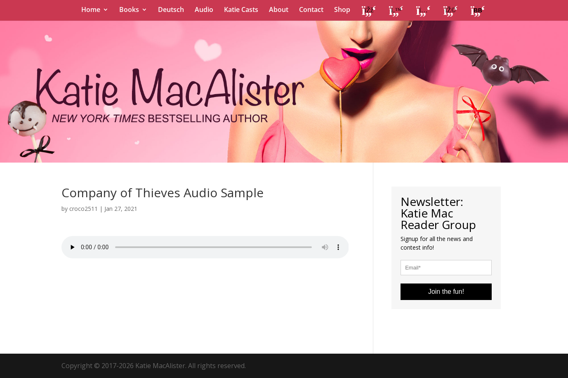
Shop (342, 10)
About (278, 10)
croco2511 (83, 209)
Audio (204, 10)
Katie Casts (241, 10)
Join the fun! (446, 291)
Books (129, 10)
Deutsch (171, 10)
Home (90, 10)
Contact (311, 10)
